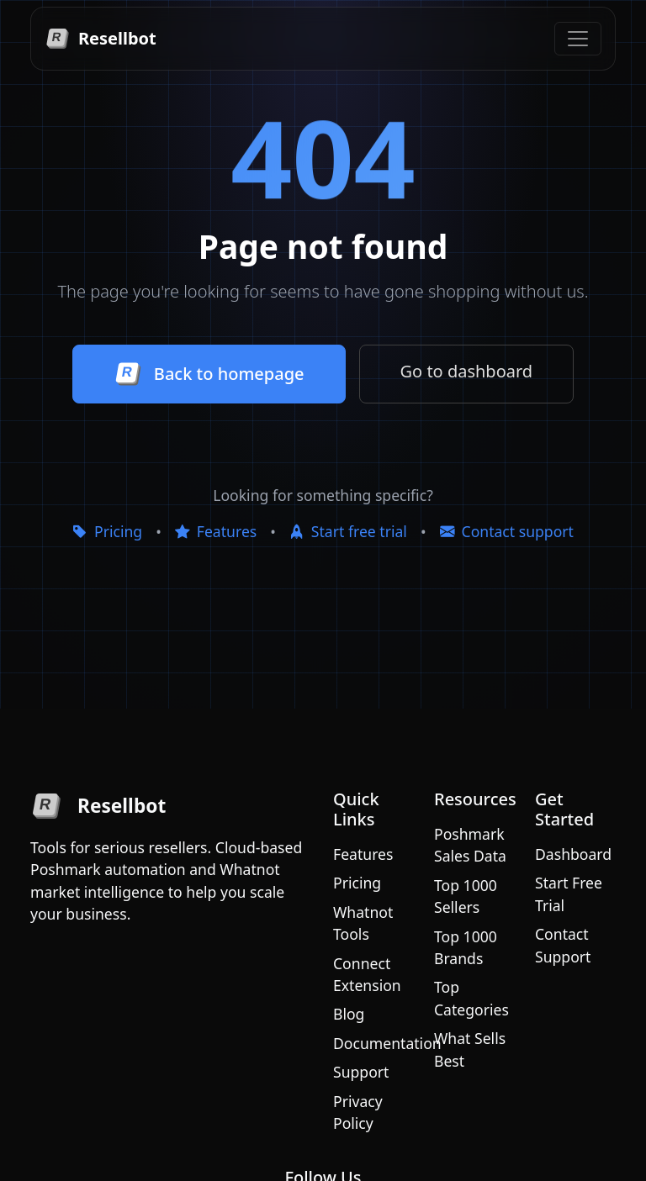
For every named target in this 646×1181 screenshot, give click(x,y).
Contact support (507, 531)
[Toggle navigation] (577, 38)
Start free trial (348, 531)
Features (216, 531)
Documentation (387, 1043)
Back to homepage (209, 374)
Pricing (107, 531)
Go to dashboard (466, 371)
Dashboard (573, 854)
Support (361, 1072)
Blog (348, 1014)
